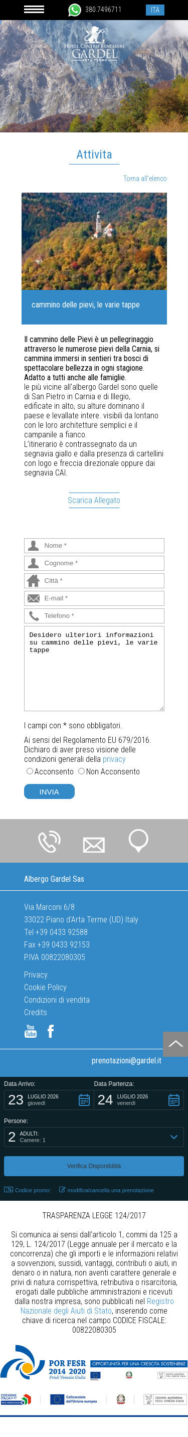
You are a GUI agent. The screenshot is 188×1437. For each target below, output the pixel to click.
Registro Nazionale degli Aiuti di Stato (97, 1306)
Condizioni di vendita (57, 1000)
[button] (49, 1100)
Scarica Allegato (94, 500)
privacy (114, 759)
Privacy (36, 975)
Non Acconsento (113, 771)
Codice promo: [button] (27, 1190)
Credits (35, 1012)
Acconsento (54, 771)
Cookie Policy (45, 987)
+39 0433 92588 (62, 932)
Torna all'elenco (145, 179)
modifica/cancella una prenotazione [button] (106, 1190)
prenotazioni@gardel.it (126, 1060)
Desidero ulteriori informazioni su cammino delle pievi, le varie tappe (94, 668)
